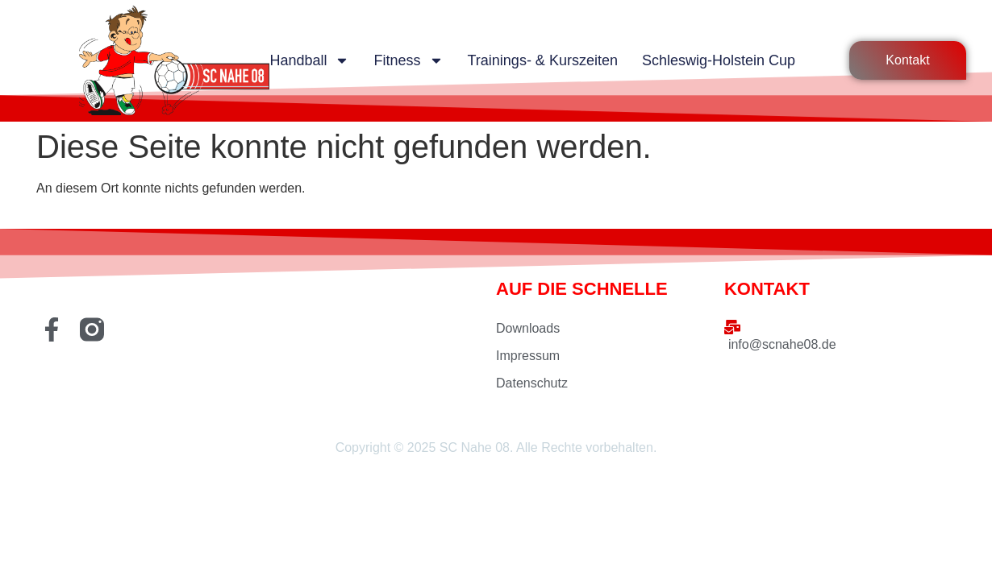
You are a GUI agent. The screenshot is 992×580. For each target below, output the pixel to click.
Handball (309, 60)
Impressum (528, 355)
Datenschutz (532, 383)
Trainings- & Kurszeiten (543, 60)
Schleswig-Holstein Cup (718, 60)
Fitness (408, 60)
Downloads (528, 328)
